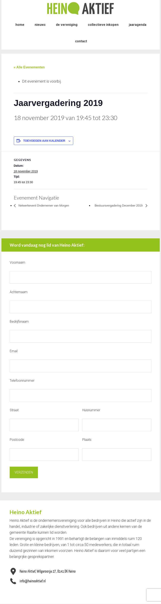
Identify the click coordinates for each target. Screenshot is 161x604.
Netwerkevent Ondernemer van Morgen (47, 205)
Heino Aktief (80, 8)
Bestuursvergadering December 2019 (115, 205)
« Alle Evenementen (29, 67)
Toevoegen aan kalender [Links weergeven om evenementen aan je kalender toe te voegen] (44, 140)
